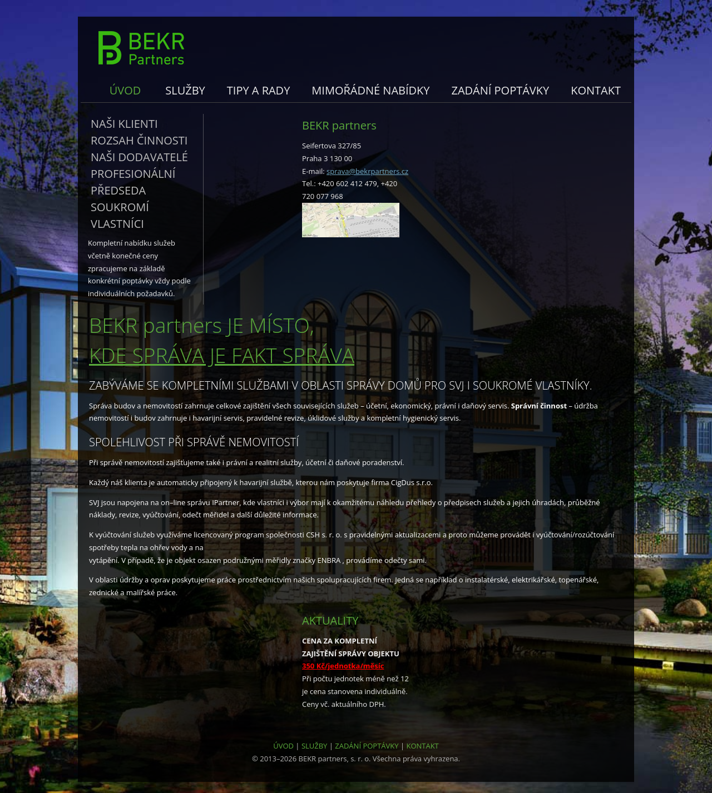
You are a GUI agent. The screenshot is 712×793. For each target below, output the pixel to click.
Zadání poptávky (500, 90)
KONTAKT (422, 746)
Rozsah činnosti (139, 140)
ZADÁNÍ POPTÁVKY (366, 746)
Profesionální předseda (133, 182)
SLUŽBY (314, 746)
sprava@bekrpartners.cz (367, 171)
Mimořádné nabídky (370, 90)
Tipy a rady (258, 90)
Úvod (125, 90)
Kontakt (596, 90)
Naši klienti (124, 123)
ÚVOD (283, 746)
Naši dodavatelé (139, 156)
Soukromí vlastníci (120, 215)
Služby (185, 90)
